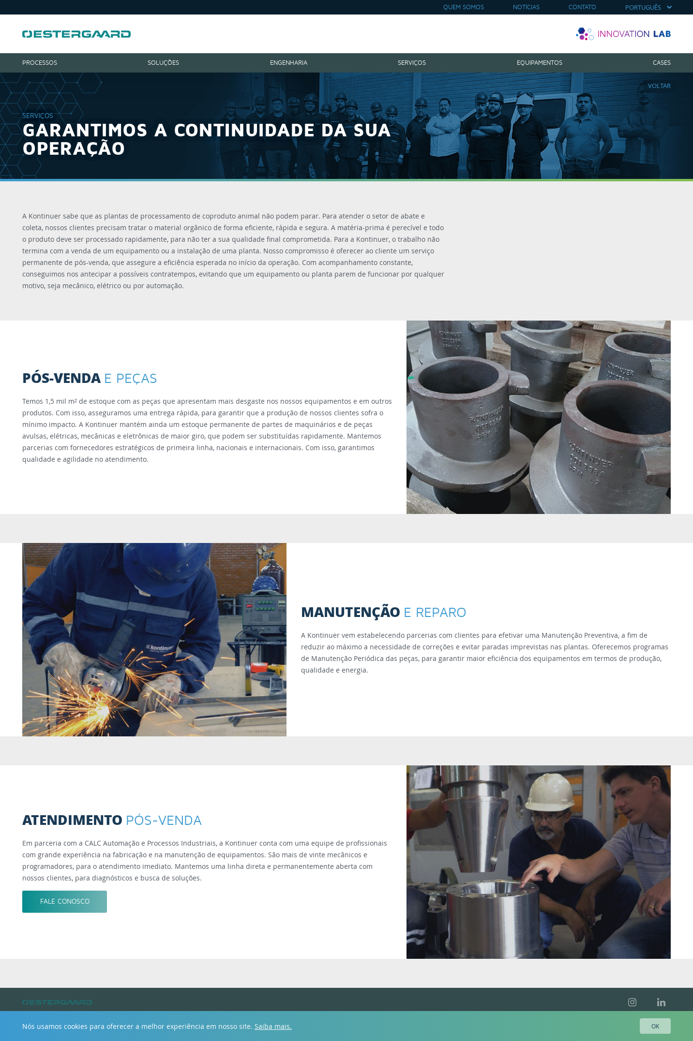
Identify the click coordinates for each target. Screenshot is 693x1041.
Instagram (632, 1002)
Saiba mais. (273, 1026)
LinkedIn (661, 1002)
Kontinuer (76, 34)
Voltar (659, 86)
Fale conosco (65, 901)
